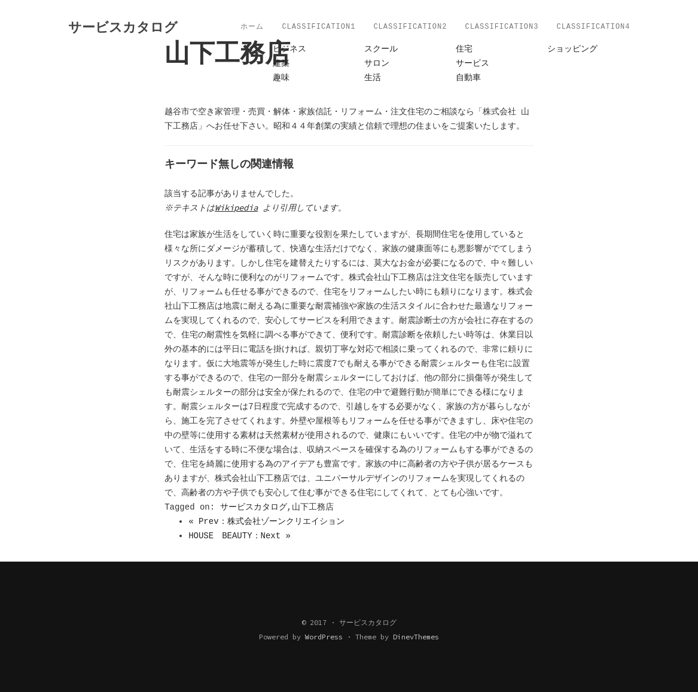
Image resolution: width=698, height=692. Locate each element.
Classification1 (318, 27)
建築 (281, 63)
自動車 (468, 78)
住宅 (464, 49)
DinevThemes (416, 636)
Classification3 (501, 27)
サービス (472, 63)
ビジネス (289, 49)
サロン (376, 63)
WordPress (324, 636)
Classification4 (593, 27)
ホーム (252, 27)
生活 (372, 78)
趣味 (281, 78)
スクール (381, 49)
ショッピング (572, 49)
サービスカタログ (253, 507)
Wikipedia (238, 207)
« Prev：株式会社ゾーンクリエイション (266, 521)
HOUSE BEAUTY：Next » (239, 536)
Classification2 (410, 27)
